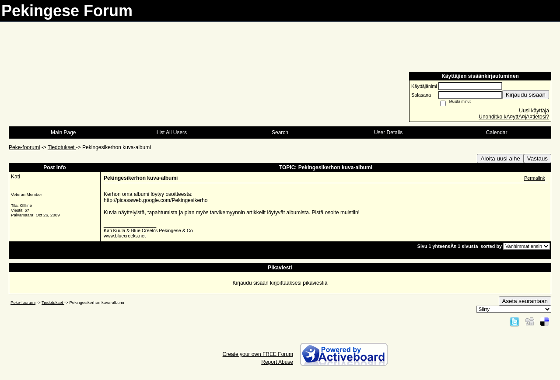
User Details (388, 132)
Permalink (534, 178)
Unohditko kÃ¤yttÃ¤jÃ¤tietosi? (514, 117)
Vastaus (537, 158)
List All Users (172, 132)
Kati (15, 177)
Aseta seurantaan (525, 301)
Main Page (63, 132)
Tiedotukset (62, 147)
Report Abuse (277, 362)
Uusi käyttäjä (534, 111)
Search (280, 132)
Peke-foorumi (24, 147)
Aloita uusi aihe (500, 158)
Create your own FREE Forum (258, 354)
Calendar (497, 132)
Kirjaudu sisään (526, 94)
